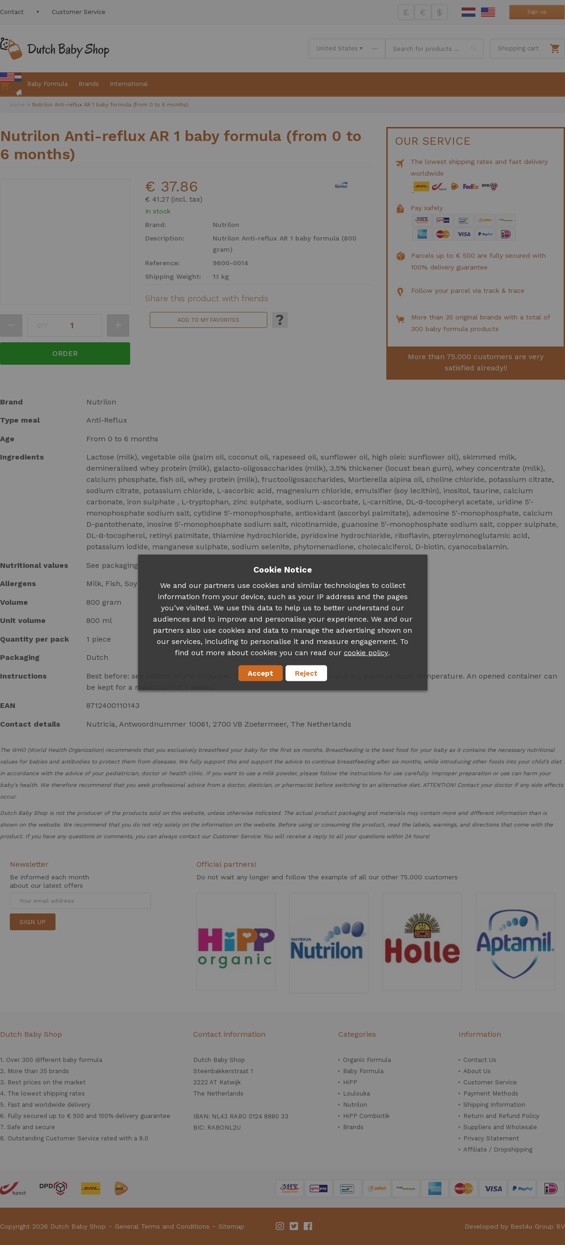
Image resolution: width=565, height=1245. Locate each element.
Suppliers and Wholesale (500, 1127)
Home (17, 105)
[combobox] (434, 48)
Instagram (280, 1226)
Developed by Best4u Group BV (515, 1226)
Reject (306, 673)
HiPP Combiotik (366, 1115)
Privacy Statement (491, 1138)
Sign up (537, 12)
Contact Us (479, 1059)
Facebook (308, 1226)
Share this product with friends (206, 298)
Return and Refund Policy (501, 1115)
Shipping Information (494, 1104)
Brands (353, 1127)
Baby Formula (363, 1071)
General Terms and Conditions (162, 1226)
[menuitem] (10, 84)
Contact (12, 11)
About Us (477, 1071)
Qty (42, 325)
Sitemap (231, 1226)
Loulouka (356, 1093)
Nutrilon (355, 1104)
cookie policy (366, 653)
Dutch (468, 12)
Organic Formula (367, 1059)
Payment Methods (490, 1093)
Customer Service (78, 11)
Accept (260, 673)
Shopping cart (518, 48)
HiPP (350, 1082)
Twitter (294, 1226)
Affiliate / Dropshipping (497, 1149)
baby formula (82, 1059)
